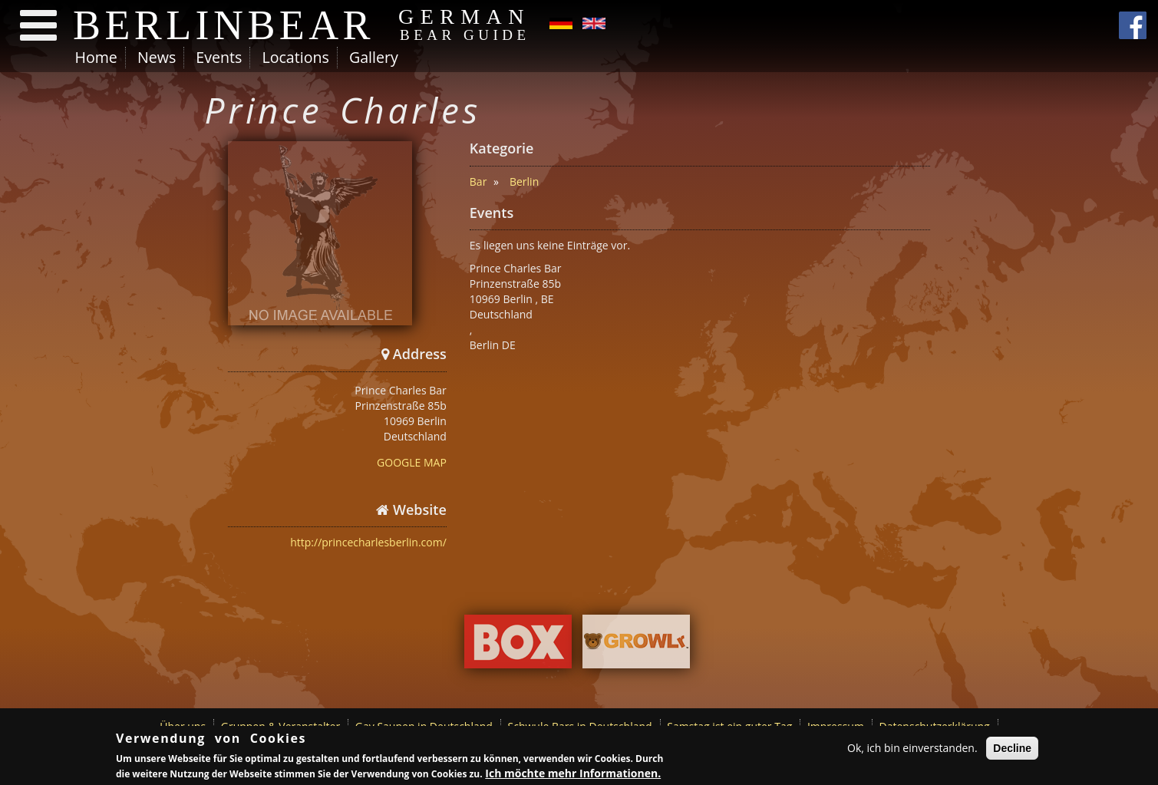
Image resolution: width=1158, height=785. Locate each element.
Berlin (524, 181)
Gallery (373, 57)
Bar (478, 181)
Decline (1012, 749)
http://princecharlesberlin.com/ (368, 542)
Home (96, 57)
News (156, 57)
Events (219, 57)
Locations (295, 57)
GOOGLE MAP (412, 462)
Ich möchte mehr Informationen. (573, 774)
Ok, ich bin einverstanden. (912, 748)
